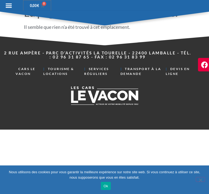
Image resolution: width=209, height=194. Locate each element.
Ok (106, 186)
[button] (9, 6)
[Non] (200, 179)
